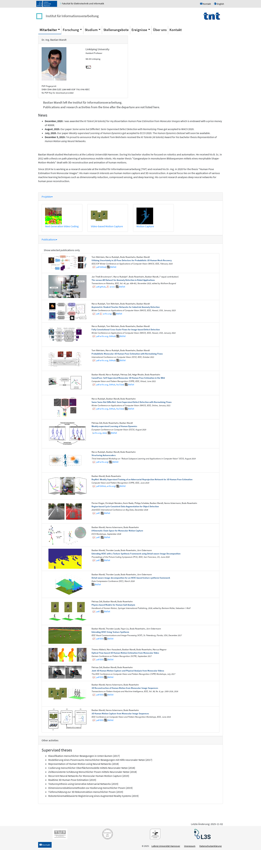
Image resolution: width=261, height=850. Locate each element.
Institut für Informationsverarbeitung (72, 16)
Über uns (160, 30)
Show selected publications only (62, 250)
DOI (101, 638)
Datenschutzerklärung (210, 845)
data (104, 433)
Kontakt (175, 30)
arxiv (112, 286)
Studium (91, 30)
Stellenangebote (116, 30)
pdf (97, 267)
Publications (49, 239)
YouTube (120, 384)
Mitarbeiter (48, 30)
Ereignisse (139, 30)
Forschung (71, 30)
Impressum (189, 845)
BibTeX (113, 267)
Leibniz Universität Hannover (165, 845)
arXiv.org (107, 313)
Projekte (47, 196)
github (103, 286)
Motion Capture (145, 226)
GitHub (103, 267)
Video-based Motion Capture (107, 226)
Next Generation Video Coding (62, 226)
